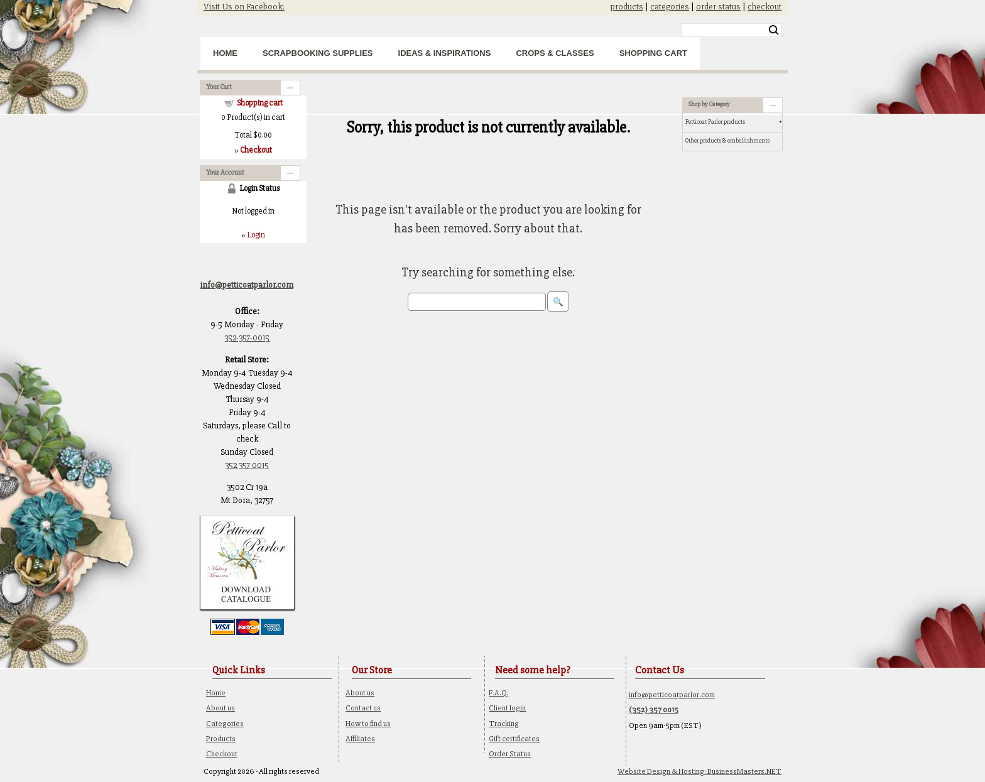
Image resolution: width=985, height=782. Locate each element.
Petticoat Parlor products (715, 122)
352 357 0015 (247, 465)
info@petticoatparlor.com (672, 695)
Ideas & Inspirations (444, 53)
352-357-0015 (246, 337)
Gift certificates (514, 739)
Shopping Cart (653, 53)
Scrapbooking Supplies (318, 53)
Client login (507, 708)
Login (256, 235)
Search (773, 30)
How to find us (368, 724)
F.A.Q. (498, 693)
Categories (225, 724)
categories (669, 6)
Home (225, 53)
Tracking (504, 724)
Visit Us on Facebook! (244, 6)
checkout (764, 6)
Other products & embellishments (727, 140)
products (627, 6)
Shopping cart (260, 103)
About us (220, 708)
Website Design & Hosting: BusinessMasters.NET (699, 771)
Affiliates (360, 739)
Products (221, 739)
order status (718, 6)
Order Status (510, 754)
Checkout (221, 754)
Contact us (363, 708)
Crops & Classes (555, 53)
